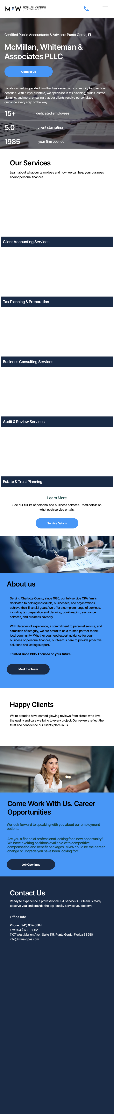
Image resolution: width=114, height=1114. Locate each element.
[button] (105, 9)
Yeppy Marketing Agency (66, 1099)
